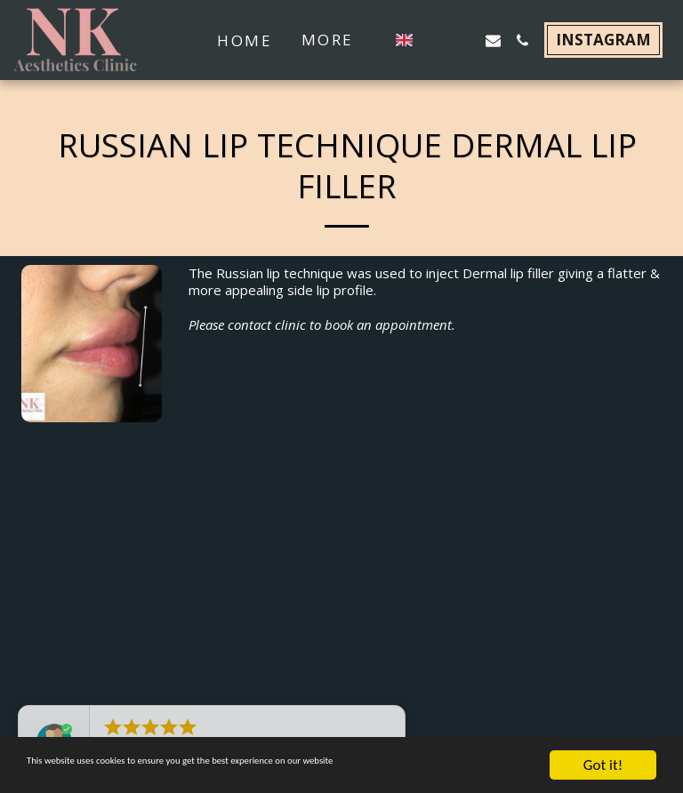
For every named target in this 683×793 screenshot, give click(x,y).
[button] (434, 40)
